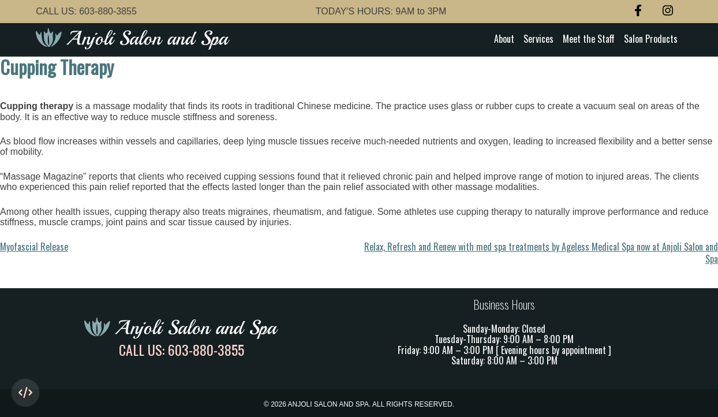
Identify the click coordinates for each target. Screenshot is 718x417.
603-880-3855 (108, 11)
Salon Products (651, 39)
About (504, 39)
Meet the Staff (589, 39)
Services (538, 39)
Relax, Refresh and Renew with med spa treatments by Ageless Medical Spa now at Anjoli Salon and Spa (541, 252)
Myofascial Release (34, 247)
